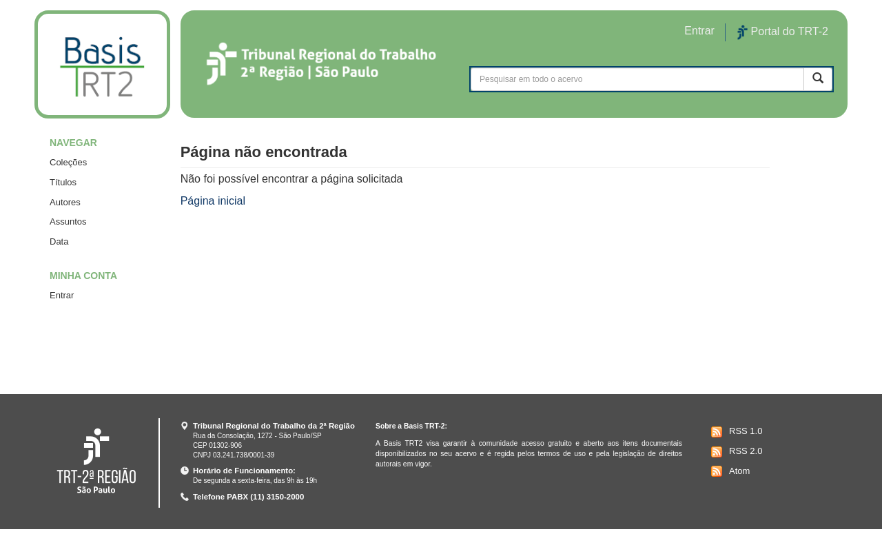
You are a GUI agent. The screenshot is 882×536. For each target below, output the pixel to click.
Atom (729, 471)
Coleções (68, 162)
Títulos (63, 182)
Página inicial (213, 201)
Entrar (62, 295)
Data (59, 241)
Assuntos (68, 221)
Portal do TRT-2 (782, 32)
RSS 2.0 (735, 452)
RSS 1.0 (735, 432)
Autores (65, 202)
